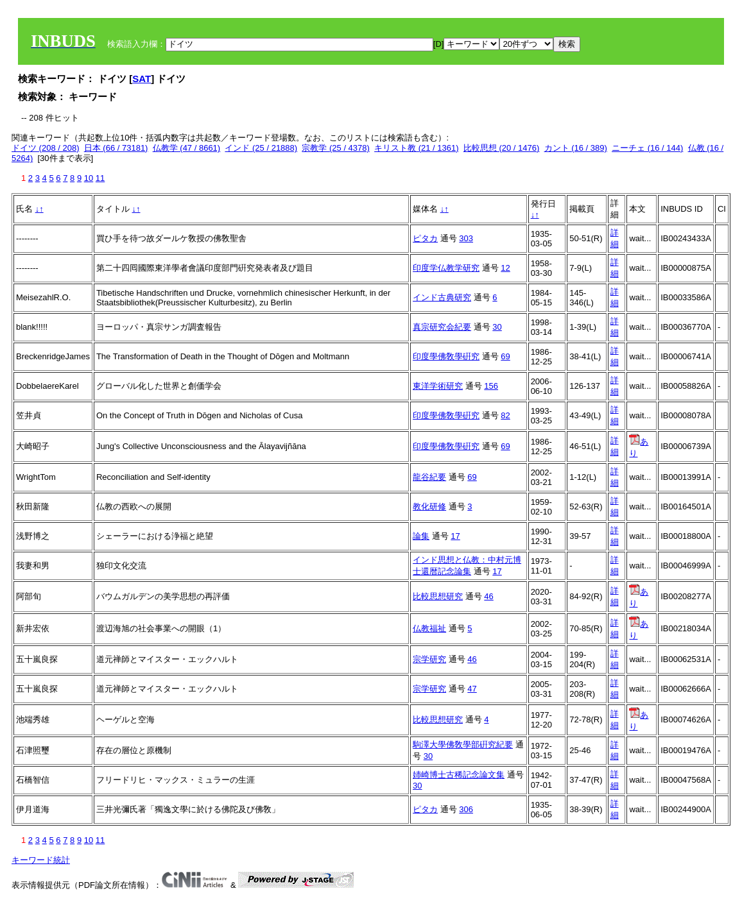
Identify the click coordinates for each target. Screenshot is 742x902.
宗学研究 (429, 659)
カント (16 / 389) (575, 148)
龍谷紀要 (429, 477)
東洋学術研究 (438, 386)
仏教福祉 (429, 628)
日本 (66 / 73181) (116, 148)
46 (488, 596)
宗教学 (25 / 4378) (336, 148)
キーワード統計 (41, 860)
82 (505, 415)
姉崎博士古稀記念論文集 (459, 774)
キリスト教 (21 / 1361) (416, 148)
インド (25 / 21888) (261, 148)
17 (455, 536)
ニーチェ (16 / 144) (647, 148)
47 (471, 689)
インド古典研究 (442, 297)
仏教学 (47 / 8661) (187, 148)
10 (88, 178)
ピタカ (425, 238)
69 (505, 356)
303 (466, 238)
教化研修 (429, 506)
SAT (141, 78)
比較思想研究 (438, 596)
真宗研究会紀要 (442, 327)
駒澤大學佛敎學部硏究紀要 (463, 744)
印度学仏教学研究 (446, 268)
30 (496, 327)
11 (100, 178)
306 (466, 809)
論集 (421, 536)
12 (505, 268)
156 (491, 386)
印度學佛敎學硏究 (446, 356)
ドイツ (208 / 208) (46, 148)
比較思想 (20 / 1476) (501, 148)
